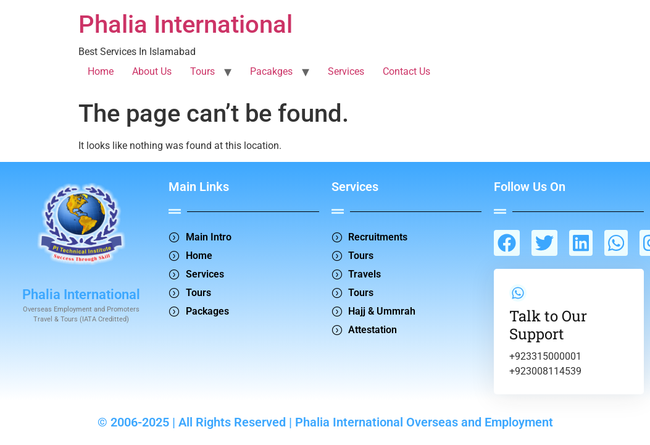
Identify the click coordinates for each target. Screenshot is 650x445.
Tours (202, 71)
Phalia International (185, 24)
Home (101, 71)
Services (346, 71)
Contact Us (406, 71)
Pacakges (271, 71)
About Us (152, 71)
